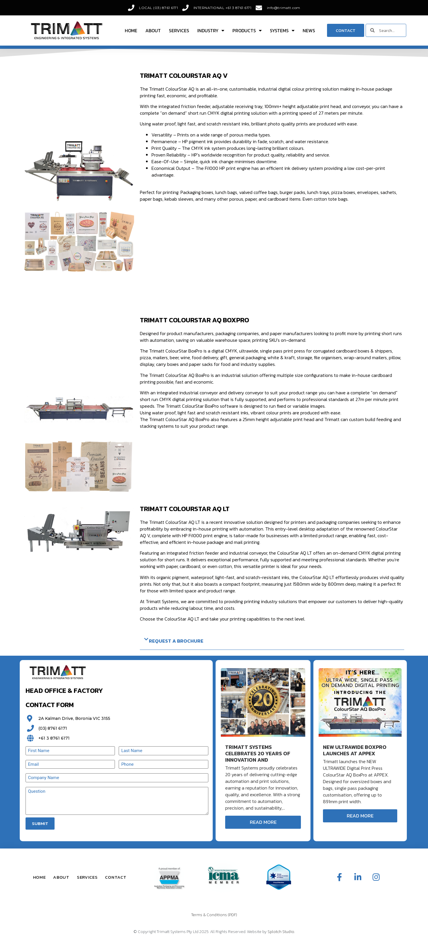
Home (131, 30)
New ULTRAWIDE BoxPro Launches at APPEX (355, 750)
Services (179, 30)
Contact (115, 877)
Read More (263, 822)
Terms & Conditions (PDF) (214, 915)
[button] (272, 641)
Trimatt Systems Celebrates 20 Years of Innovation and (257, 753)
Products (247, 30)
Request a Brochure (176, 641)
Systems (282, 30)
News (309, 30)
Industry (210, 30)
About (153, 30)
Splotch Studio (281, 932)
